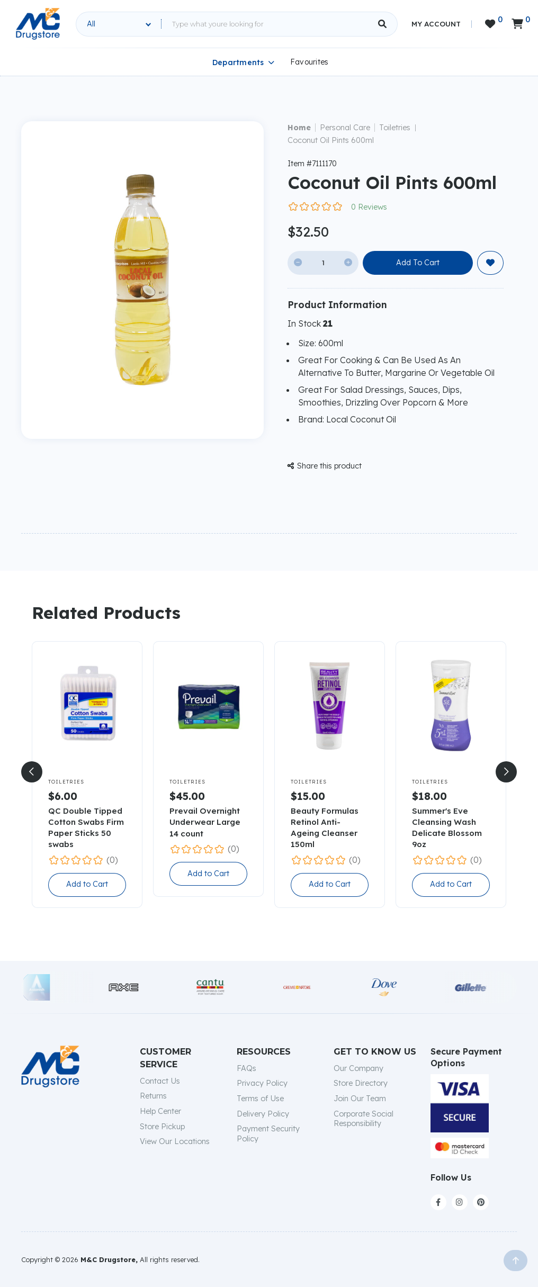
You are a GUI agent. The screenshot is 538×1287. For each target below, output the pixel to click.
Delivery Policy (263, 1114)
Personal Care (345, 127)
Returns (153, 1096)
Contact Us (160, 1081)
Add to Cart (87, 884)
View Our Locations (175, 1141)
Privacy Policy (262, 1083)
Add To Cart (418, 262)
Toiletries (394, 127)
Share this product (325, 466)
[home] (38, 24)
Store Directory (361, 1083)
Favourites (309, 62)
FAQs (246, 1068)
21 (328, 323)
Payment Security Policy (268, 1134)
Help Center (160, 1111)
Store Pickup (162, 1126)
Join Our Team (360, 1098)
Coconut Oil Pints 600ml (331, 140)
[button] (31, 771)
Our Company (358, 1068)
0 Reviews (369, 207)
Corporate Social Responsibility (363, 1119)
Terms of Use (260, 1098)
